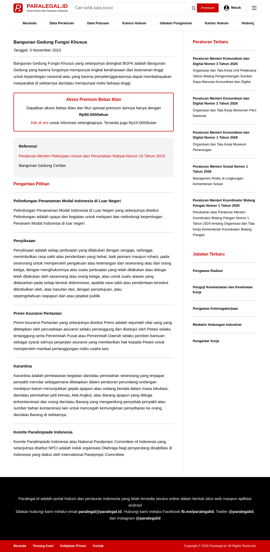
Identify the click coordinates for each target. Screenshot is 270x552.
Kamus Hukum (134, 23)
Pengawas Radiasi (208, 271)
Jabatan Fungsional (176, 23)
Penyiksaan (24, 240)
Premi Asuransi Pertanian (37, 313)
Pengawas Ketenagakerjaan (215, 308)
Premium (208, 8)
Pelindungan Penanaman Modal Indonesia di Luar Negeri (67, 201)
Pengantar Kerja (206, 341)
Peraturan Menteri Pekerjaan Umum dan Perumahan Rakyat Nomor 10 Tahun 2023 (92, 156)
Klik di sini (40, 122)
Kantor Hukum (217, 23)
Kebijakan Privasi (73, 546)
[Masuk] (232, 8)
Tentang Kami (43, 546)
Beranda (29, 23)
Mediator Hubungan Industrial (217, 325)
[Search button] (194, 8)
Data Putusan (98, 23)
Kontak (98, 546)
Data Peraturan (62, 23)
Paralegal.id (47, 6)
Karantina (22, 366)
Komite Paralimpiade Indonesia (43, 432)
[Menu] (254, 8)
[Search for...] (130, 8)
